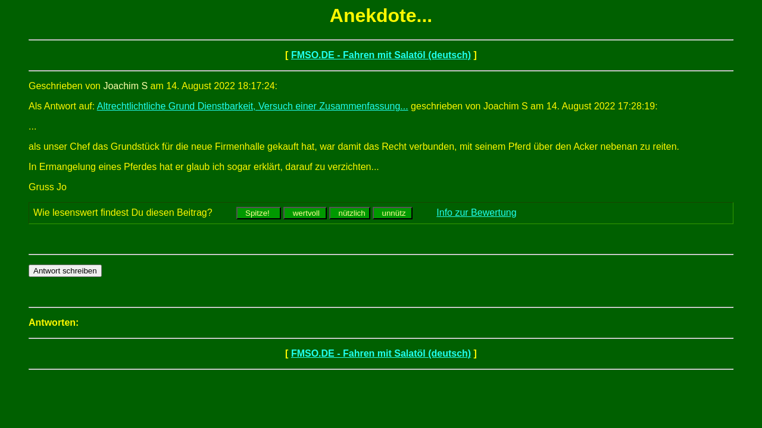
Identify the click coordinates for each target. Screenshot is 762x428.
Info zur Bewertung (476, 212)
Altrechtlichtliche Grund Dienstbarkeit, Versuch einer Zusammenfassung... (252, 106)
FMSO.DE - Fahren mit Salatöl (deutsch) (381, 55)
